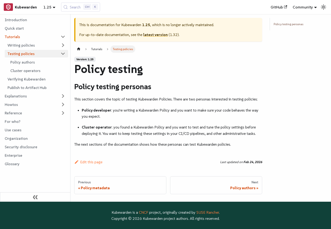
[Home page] (78, 49)
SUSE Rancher (207, 212)
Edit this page (88, 162)
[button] (35, 36)
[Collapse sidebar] (35, 197)
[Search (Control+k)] (80, 7)
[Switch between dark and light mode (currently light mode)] (323, 7)
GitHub (279, 7)
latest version (155, 34)
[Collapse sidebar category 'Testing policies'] (63, 53)
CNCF (143, 212)
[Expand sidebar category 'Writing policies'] (63, 45)
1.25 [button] (47, 7)
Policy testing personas (288, 24)
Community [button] (303, 7)
